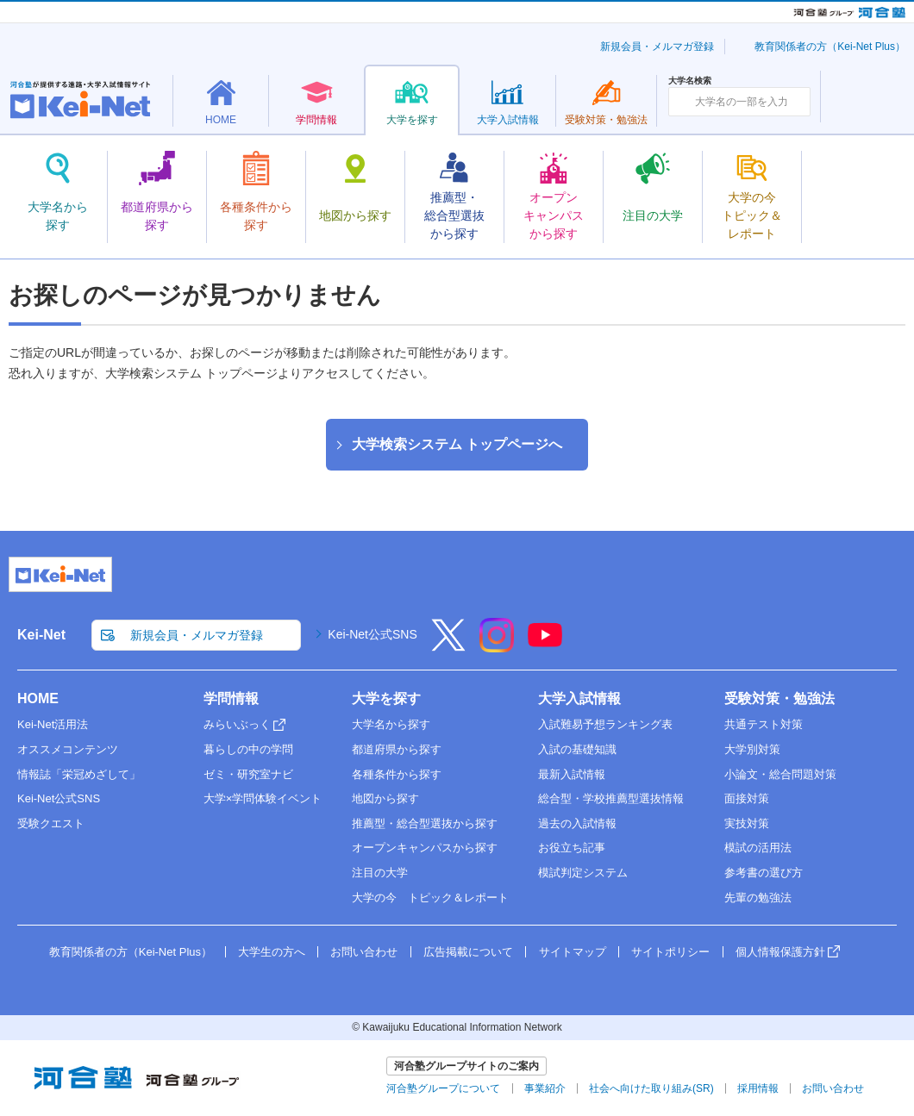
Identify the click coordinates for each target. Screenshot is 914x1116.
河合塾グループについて (443, 1088)
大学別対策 (752, 749)
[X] (448, 646)
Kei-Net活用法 (52, 724)
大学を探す (386, 698)
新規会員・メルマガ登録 (657, 47)
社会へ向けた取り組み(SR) (651, 1088)
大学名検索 (689, 81)
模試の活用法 (758, 847)
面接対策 (746, 798)
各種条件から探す (396, 774)
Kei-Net (41, 634)
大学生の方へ (271, 951)
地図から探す (385, 798)
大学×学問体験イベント (262, 798)
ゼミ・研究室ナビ (248, 774)
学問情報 (231, 698)
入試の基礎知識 (577, 749)
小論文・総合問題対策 (780, 774)
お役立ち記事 (571, 847)
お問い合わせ (364, 951)
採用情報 (758, 1088)
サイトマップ (572, 951)
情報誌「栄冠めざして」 (79, 774)
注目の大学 (380, 872)
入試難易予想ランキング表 (605, 724)
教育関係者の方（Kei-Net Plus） (829, 47)
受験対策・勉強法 (779, 698)
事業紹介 (545, 1088)
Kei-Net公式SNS (372, 634)
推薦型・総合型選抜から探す (425, 823)
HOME (38, 698)
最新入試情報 (571, 774)
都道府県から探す (396, 749)
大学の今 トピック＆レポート (430, 897)
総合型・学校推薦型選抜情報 (611, 798)
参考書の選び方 (763, 872)
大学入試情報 (579, 698)
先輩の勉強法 (758, 897)
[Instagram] (496, 646)
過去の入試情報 (577, 823)
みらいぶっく (237, 724)
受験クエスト (51, 823)
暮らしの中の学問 (248, 749)
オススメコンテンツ (67, 749)
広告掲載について (468, 951)
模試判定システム (583, 872)
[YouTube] (545, 646)
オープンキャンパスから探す (425, 847)
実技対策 (746, 823)
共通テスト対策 (763, 724)
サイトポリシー (670, 951)
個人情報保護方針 (780, 951)
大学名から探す (391, 724)
